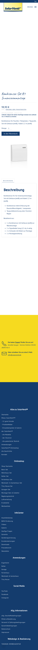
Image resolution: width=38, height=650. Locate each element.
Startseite (5, 414)
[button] (32, 6)
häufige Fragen (7, 531)
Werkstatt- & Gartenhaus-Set (12, 483)
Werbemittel (6, 506)
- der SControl (7, 438)
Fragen (17, 342)
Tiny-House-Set (7, 486)
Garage (4, 569)
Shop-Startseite (7, 466)
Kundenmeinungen (8, 541)
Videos (4, 524)
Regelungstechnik (8, 496)
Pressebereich (6, 548)
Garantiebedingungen (9, 626)
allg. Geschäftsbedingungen (11, 616)
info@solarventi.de (14, 355)
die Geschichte (7, 451)
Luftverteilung (7, 499)
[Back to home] (12, 8)
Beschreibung (8, 180)
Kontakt (4, 454)
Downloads (5, 544)
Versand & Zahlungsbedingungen (13, 622)
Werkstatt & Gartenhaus (10, 576)
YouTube (5, 591)
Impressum (5, 632)
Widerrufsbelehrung (9, 619)
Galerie (4, 528)
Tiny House (5, 579)
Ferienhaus (5, 573)
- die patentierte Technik (10, 441)
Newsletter (5, 551)
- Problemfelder (7, 424)
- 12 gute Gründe (8, 421)
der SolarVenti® (7, 431)
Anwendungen (7, 444)
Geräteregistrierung (9, 538)
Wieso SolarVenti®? (8, 418)
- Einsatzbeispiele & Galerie (11, 428)
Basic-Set (5, 469)
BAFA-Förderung (7, 521)
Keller (4, 566)
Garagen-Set (6, 489)
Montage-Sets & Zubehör (10, 493)
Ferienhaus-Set (7, 479)
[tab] (8, 181)
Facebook (5, 594)
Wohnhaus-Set (7, 473)
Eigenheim (5, 563)
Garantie (5, 534)
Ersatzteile (5, 503)
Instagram (5, 598)
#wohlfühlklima (7, 518)
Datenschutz (6, 629)
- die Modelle (6, 435)
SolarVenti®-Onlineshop (10, 448)
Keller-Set (5, 476)
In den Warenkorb (11, 133)
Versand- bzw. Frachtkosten (16, 109)
